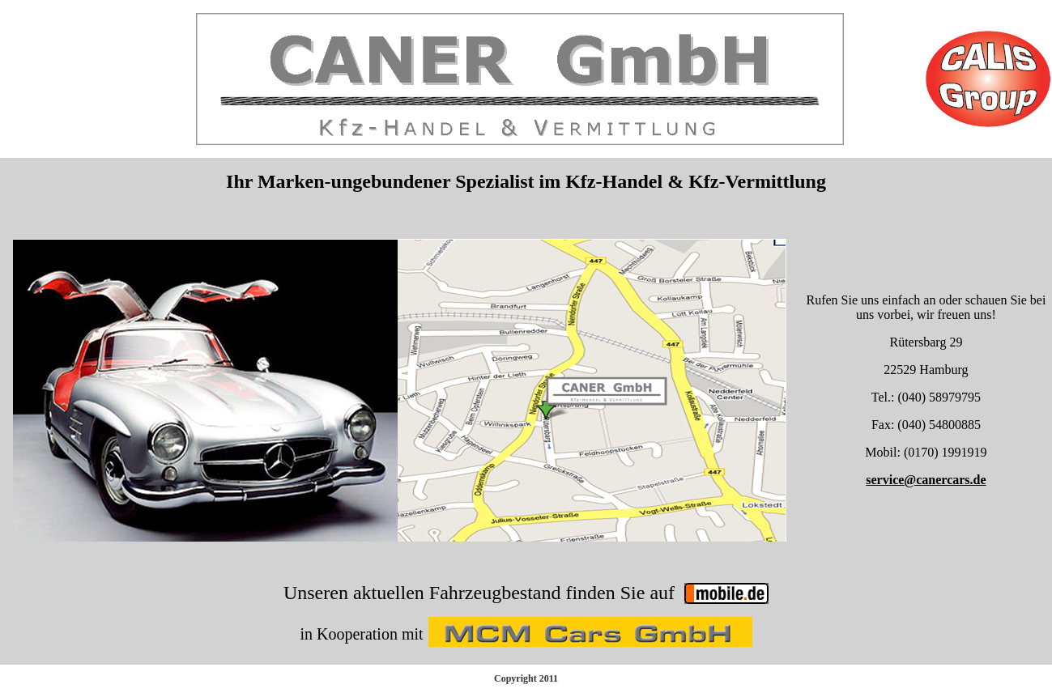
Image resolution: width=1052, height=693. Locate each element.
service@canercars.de (926, 480)
